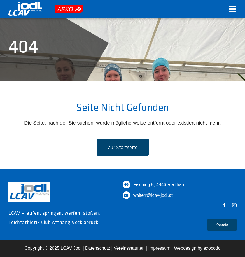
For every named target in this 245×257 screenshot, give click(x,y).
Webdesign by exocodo (197, 248)
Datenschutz (97, 248)
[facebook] (224, 205)
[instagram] (234, 205)
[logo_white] (25, 5)
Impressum (159, 248)
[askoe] (69, 7)
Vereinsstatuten (129, 248)
